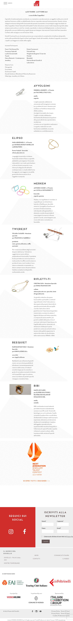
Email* (59, 528)
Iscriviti (45, 541)
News (36, 555)
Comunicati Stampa (61, 555)
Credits (55, 615)
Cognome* (60, 521)
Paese (43, 528)
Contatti (36, 558)
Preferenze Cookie (64, 615)
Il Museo (66, 558)
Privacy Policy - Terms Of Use (60, 611)
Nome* (44, 521)
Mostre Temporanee (12, 563)
